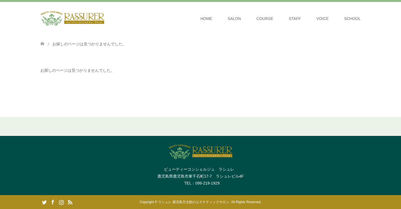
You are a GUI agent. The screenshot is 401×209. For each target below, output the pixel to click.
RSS (70, 201)
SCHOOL (352, 18)
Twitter (44, 201)
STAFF (295, 18)
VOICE (322, 18)
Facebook (52, 201)
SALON (234, 18)
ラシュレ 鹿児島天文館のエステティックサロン (193, 202)
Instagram (61, 201)
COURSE (264, 18)
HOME (206, 18)
